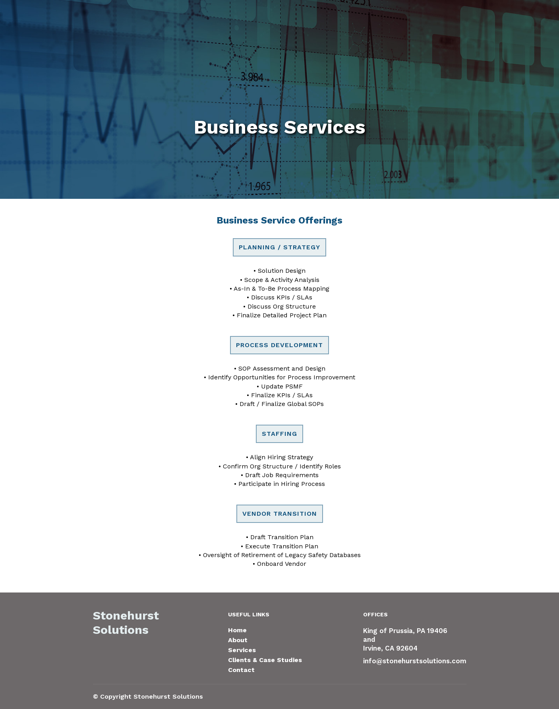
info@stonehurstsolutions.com (414, 661)
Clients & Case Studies (265, 660)
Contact (241, 670)
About (238, 640)
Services (242, 650)
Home (237, 630)
